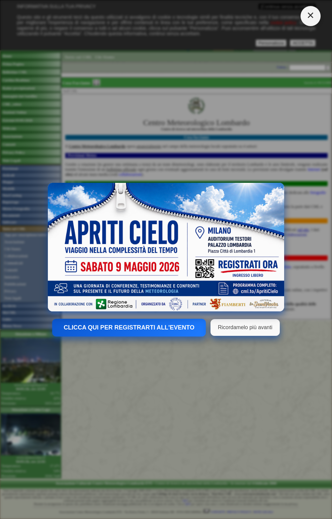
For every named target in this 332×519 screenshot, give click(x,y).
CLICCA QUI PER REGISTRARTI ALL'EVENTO (129, 327)
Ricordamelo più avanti (245, 327)
